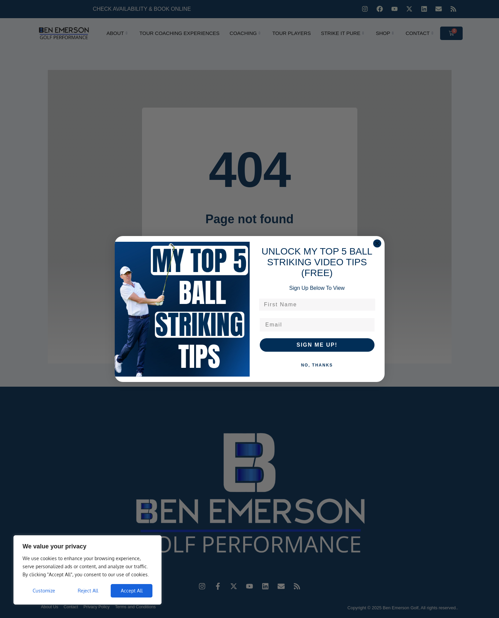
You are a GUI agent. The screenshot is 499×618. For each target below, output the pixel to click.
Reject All (88, 590)
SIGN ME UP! (316, 345)
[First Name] (317, 304)
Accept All (132, 590)
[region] (87, 570)
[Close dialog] (377, 243)
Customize (44, 590)
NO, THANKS (317, 365)
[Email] (317, 325)
